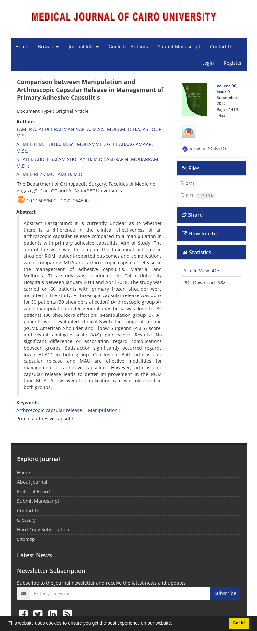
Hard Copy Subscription (43, 529)
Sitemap (26, 539)
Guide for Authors (128, 46)
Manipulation (103, 410)
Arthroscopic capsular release (49, 410)
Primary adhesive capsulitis (46, 419)
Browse (48, 46)
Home (21, 46)
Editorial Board (33, 491)
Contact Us (222, 46)
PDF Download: (204, 282)
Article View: (201, 270)
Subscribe (225, 593)
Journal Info (84, 46)
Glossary (26, 520)
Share (192, 214)
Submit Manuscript (179, 46)
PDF (198, 196)
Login (208, 63)
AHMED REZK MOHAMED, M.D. (50, 174)
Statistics (196, 252)
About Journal (32, 482)
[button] (175, 624)
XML (188, 183)
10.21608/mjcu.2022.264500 (58, 200)
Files (191, 168)
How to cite (199, 233)
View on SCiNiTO (204, 148)
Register (233, 63)
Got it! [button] (239, 623)
